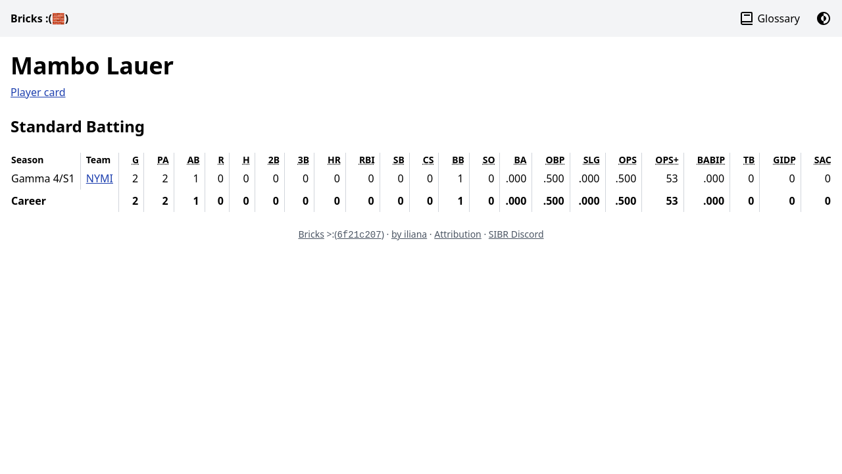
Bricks (39, 18)
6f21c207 (359, 235)
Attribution (458, 234)
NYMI (99, 178)
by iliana (409, 234)
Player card (38, 92)
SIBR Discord (516, 234)
